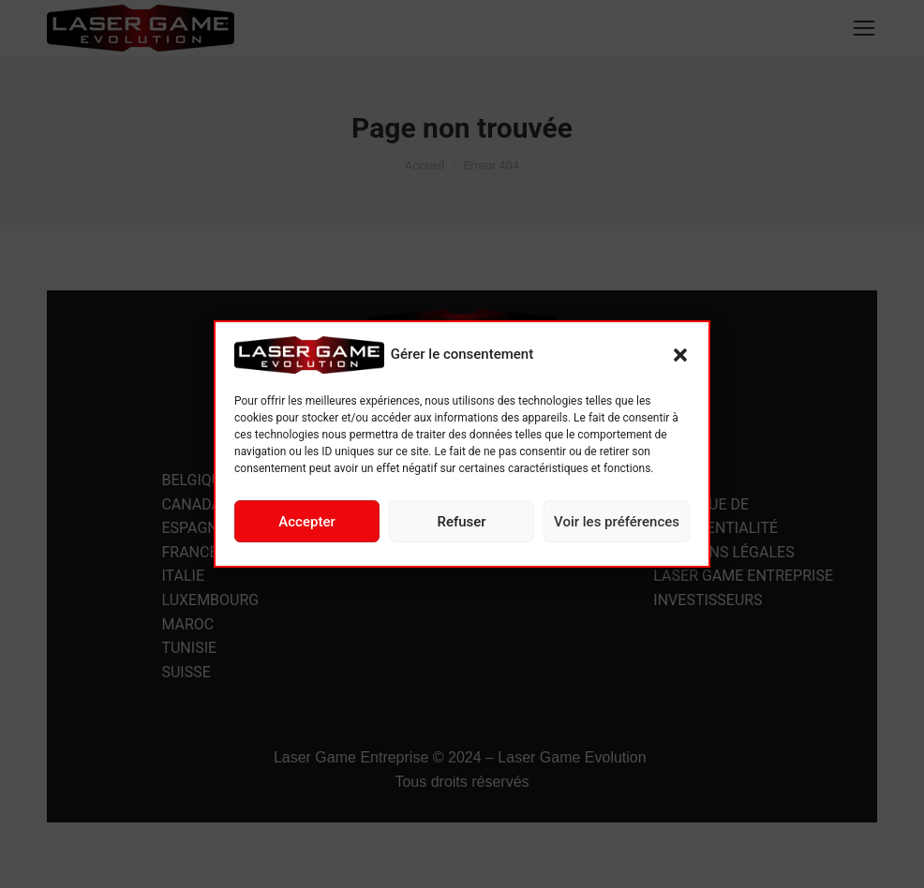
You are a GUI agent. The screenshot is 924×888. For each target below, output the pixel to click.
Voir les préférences (616, 521)
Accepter (306, 521)
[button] (680, 355)
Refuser (461, 521)
